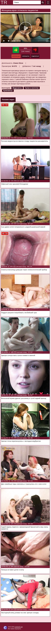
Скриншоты (25, 56)
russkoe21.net (19, 627)
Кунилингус (8, 90)
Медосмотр (17, 88)
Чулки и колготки (32, 88)
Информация (16, 56)
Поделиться (35, 56)
